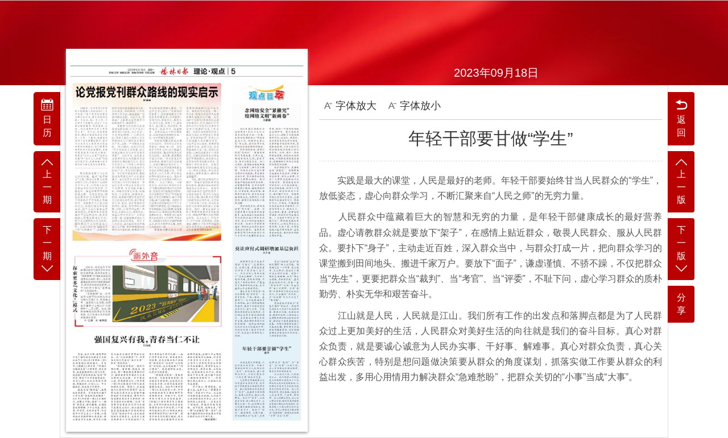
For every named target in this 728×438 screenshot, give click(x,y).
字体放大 (350, 105)
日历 (47, 117)
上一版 (681, 181)
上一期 (47, 181)
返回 (681, 117)
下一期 (47, 249)
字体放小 (414, 105)
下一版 (681, 249)
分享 (681, 304)
